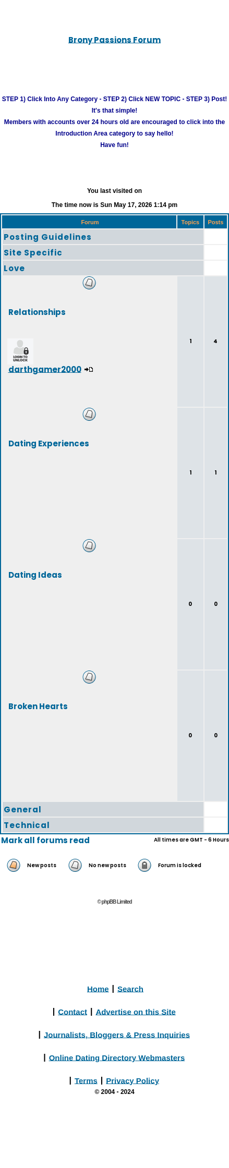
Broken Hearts (38, 705)
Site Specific (33, 252)
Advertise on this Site (135, 1011)
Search (130, 988)
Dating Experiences (48, 442)
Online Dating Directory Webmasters (117, 1057)
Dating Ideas (35, 574)
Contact (72, 1011)
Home (98, 988)
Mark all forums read (45, 840)
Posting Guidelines (48, 237)
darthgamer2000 (44, 368)
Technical (27, 825)
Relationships (37, 311)
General (23, 809)
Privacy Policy (132, 1080)
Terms (86, 1080)
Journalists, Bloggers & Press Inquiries (117, 1034)
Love (14, 268)
